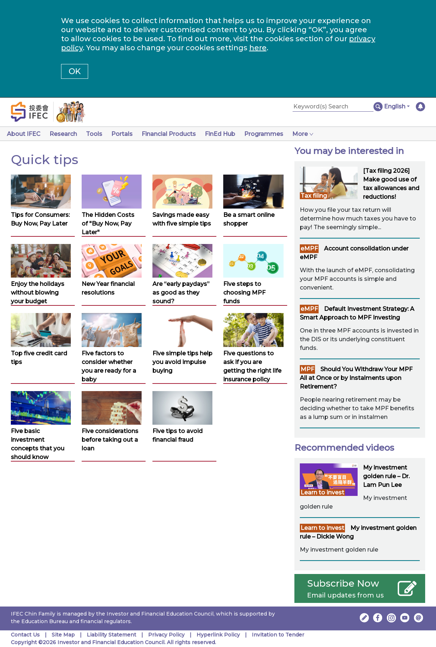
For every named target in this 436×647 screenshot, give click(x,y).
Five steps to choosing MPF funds (244, 292)
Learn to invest (322, 492)
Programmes (272, 133)
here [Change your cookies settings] (258, 47)
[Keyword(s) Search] (333, 107)
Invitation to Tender (278, 634)
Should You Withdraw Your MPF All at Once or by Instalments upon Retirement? (356, 378)
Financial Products (174, 133)
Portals (126, 133)
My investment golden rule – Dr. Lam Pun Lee (386, 476)
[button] (397, 106)
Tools (97, 133)
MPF (307, 369)
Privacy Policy (166, 634)
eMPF (309, 248)
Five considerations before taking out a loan (110, 440)
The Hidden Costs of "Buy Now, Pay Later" (108, 223)
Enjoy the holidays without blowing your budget (37, 292)
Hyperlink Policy (218, 634)
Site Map (63, 634)
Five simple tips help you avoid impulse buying (182, 362)
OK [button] (75, 71)
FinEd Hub (227, 133)
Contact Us (25, 634)
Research (64, 133)
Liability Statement (111, 634)
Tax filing (314, 195)
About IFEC (23, 133)
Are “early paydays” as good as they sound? (181, 292)
